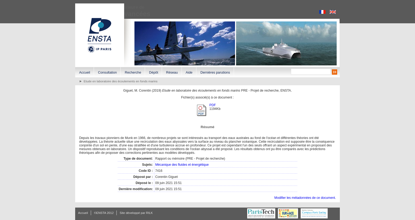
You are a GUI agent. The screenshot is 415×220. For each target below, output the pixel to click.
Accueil (84, 72)
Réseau (172, 72)
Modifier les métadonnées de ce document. (305, 198)
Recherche (133, 72)
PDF (212, 105)
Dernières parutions (215, 72)
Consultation (107, 72)
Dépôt (153, 72)
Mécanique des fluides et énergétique (182, 165)
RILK (149, 212)
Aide (189, 72)
